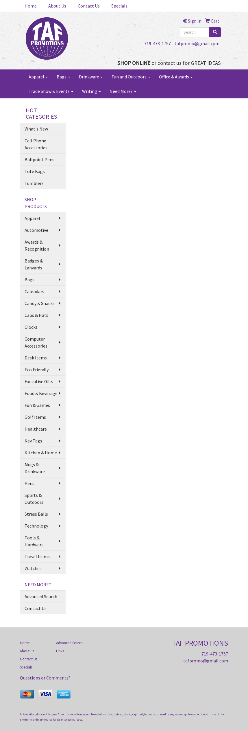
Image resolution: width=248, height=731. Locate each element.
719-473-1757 (157, 43)
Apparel (38, 77)
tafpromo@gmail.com (197, 43)
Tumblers (34, 183)
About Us (57, 6)
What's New (36, 129)
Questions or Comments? (45, 678)
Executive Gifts (39, 381)
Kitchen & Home (41, 453)
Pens (29, 483)
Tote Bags (35, 171)
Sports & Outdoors (34, 498)
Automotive (36, 230)
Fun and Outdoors (131, 77)
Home (31, 6)
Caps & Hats (36, 315)
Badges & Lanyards (34, 264)
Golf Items (35, 417)
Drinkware (91, 77)
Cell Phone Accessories (36, 144)
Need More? (123, 91)
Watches (33, 568)
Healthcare (36, 429)
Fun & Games (37, 405)
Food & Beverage (41, 393)
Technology (36, 526)
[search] (215, 32)
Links (60, 651)
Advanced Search (41, 596)
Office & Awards (176, 77)
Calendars (34, 291)
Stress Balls (36, 514)
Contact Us (89, 6)
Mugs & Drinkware (35, 468)
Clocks (31, 327)
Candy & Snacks (40, 303)
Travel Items (37, 556)
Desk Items (36, 358)
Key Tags (33, 441)
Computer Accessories (36, 342)
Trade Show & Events (51, 91)
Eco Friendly (37, 369)
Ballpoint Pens (39, 159)
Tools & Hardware (34, 541)
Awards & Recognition (37, 245)
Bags (63, 77)
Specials (119, 6)
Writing (91, 91)
